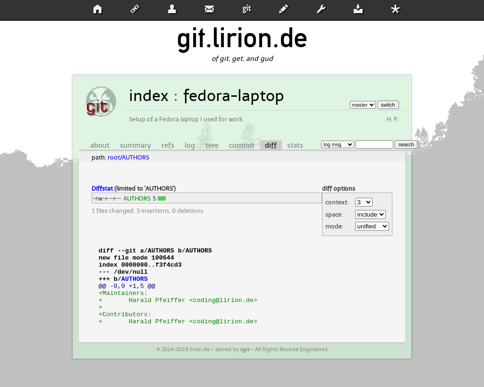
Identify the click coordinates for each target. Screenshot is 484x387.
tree (212, 145)
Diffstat (102, 189)
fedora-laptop (233, 95)
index (149, 95)
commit (242, 145)
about (100, 145)
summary (135, 145)
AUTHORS (135, 157)
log (190, 145)
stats (295, 145)
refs (167, 145)
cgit (244, 365)
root (114, 157)
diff (271, 145)
